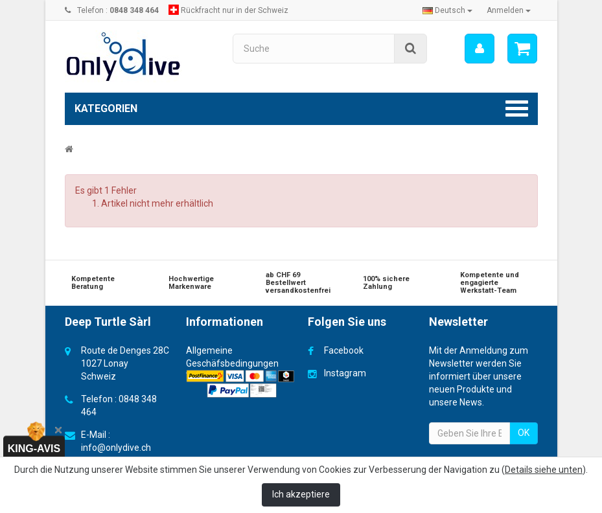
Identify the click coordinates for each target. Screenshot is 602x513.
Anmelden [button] (509, 10)
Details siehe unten (544, 469)
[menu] (479, 48)
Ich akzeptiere (301, 494)
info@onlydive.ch (116, 447)
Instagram (345, 373)
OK (523, 433)
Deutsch (447, 10)
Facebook (344, 350)
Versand (203, 376)
